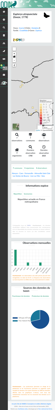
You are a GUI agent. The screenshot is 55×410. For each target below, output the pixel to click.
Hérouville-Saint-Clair (42, 173)
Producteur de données (40, 296)
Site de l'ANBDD (21, 404)
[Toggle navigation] (5, 9)
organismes (29, 168)
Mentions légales (46, 404)
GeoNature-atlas (23, 409)
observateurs (41, 168)
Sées (43, 176)
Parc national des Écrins (45, 409)
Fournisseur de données (21, 296)
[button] (14, 57)
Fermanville (29, 173)
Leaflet (38, 130)
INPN (29, 225)
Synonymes (28, 194)
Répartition (18, 194)
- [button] (14, 60)
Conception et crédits (33, 404)
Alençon (15, 173)
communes (17, 168)
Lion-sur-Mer (35, 176)
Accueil (14, 404)
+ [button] (14, 53)
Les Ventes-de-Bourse (21, 176)
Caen (21, 173)
